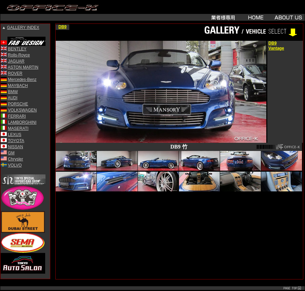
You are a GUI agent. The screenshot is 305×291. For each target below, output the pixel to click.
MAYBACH (18, 85)
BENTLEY (17, 49)
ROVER (15, 73)
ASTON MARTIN (23, 67)
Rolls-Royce (19, 55)
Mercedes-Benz (22, 79)
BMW (13, 91)
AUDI (13, 98)
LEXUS (14, 134)
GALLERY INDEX (23, 27)
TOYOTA (16, 140)
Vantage (276, 48)
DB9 (62, 26)
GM (11, 153)
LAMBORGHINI (22, 122)
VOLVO (14, 165)
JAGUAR (16, 61)
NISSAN (15, 146)
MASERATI (18, 128)
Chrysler (15, 159)
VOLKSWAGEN (22, 110)
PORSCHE (18, 104)
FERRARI (17, 116)
